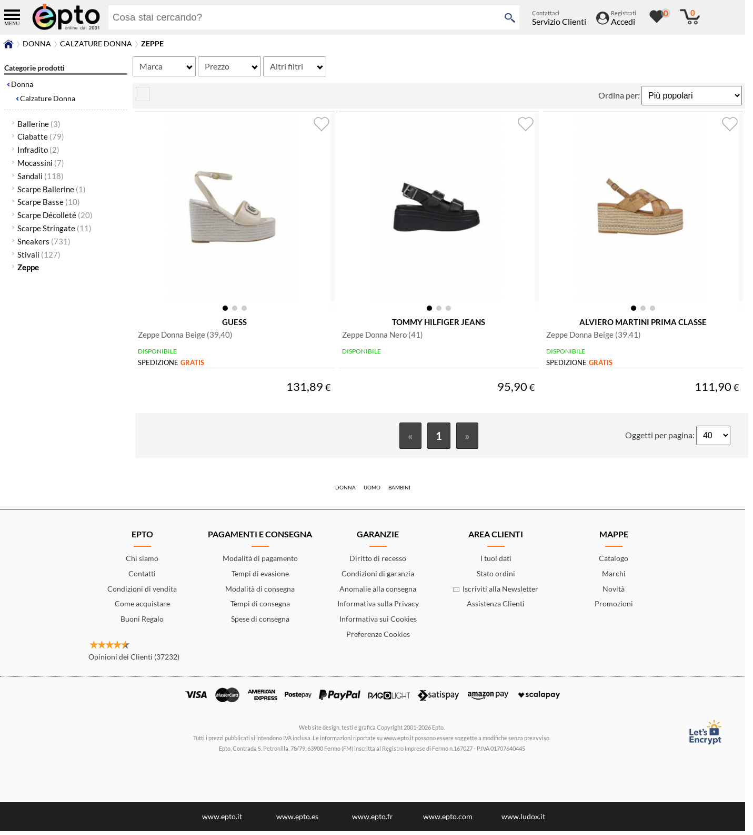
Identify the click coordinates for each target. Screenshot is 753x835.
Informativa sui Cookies (378, 622)
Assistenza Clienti (496, 607)
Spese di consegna (260, 622)
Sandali (40, 176)
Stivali (39, 254)
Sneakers (44, 241)
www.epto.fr (372, 820)
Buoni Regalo (142, 622)
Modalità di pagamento (260, 562)
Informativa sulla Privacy (378, 607)
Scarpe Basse (48, 202)
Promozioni (614, 607)
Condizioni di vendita (142, 592)
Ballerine (39, 124)
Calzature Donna (47, 98)
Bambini (399, 491)
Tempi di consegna (260, 607)
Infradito (38, 149)
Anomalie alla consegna (377, 592)
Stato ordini (496, 577)
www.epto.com (448, 820)
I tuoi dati (495, 562)
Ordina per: (619, 95)
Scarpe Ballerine (51, 189)
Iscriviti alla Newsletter (495, 592)
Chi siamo (142, 562)
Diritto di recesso (377, 562)
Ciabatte (40, 136)
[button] (225, 309)
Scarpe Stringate (54, 228)
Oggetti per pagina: (660, 439)
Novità (614, 592)
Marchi (614, 577)
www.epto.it (222, 820)
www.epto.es (297, 820)
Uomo (372, 491)
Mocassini (40, 163)
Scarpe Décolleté (55, 215)
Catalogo (613, 562)
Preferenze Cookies (378, 638)
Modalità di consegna (260, 592)
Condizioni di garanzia (378, 577)
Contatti (142, 577)
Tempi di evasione (260, 577)
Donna (22, 84)
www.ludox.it (523, 820)
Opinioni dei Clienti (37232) (133, 660)
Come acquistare (142, 607)
